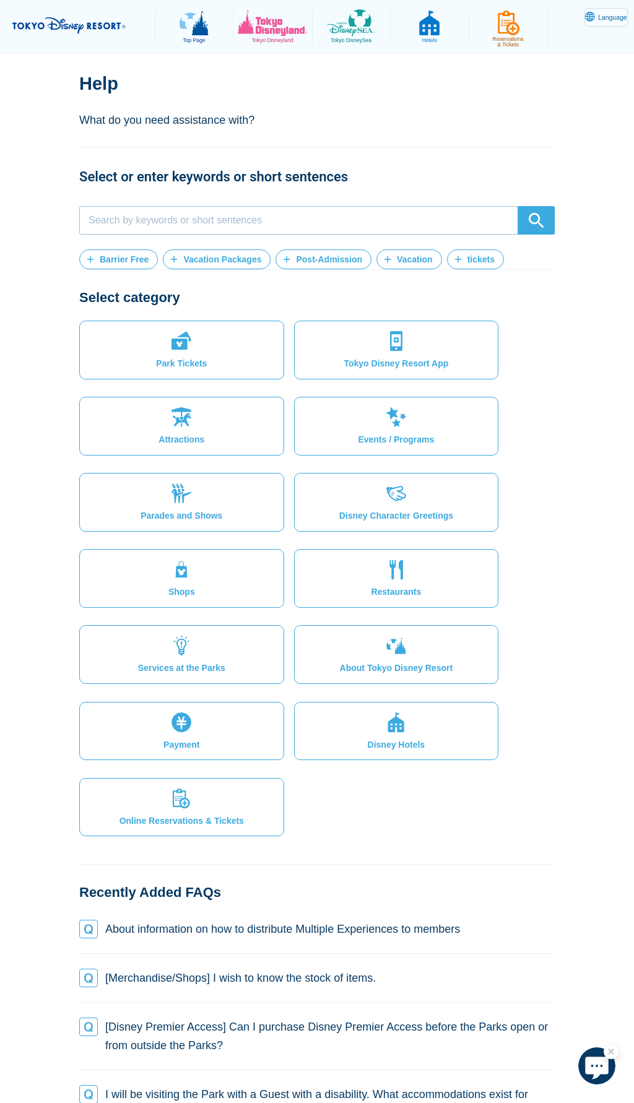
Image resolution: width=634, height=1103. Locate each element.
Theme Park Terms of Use (406, 1050)
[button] (118, 259)
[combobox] (317, 220)
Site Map (89, 1050)
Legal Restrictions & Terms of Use (269, 1050)
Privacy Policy (155, 1050)
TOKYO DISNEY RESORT (80, 25)
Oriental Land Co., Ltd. (251, 1063)
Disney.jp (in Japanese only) (371, 1063)
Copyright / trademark (520, 1050)
